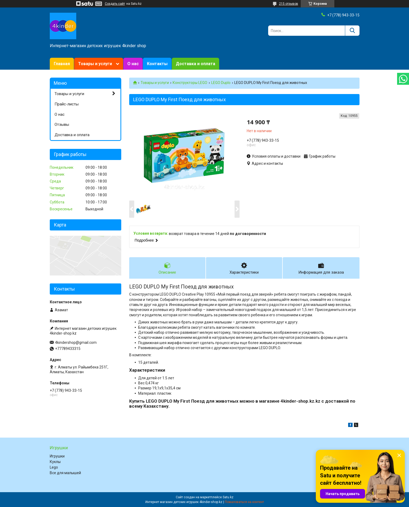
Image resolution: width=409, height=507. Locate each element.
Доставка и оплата (195, 63)
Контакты (157, 63)
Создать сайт (115, 4)
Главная (62, 63)
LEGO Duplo (221, 82)
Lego (54, 467)
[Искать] (352, 30)
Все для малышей (65, 473)
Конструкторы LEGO (190, 82)
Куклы (55, 462)
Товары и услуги (95, 63)
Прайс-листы (67, 104)
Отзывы (62, 124)
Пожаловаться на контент (244, 502)
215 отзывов (288, 4)
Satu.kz (228, 497)
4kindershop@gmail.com (76, 342)
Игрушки (57, 456)
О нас (133, 63)
